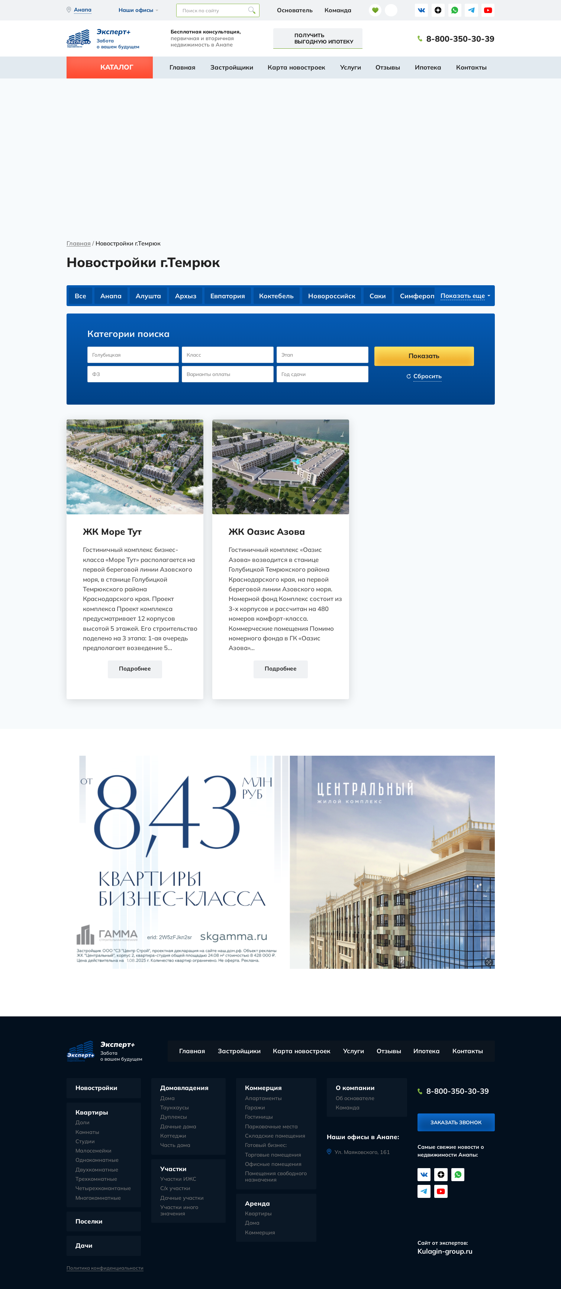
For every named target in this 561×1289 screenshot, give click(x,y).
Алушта (149, 296)
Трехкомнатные (96, 1179)
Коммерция (263, 1088)
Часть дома (175, 1145)
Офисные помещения (273, 1164)
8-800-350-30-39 (460, 39)
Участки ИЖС (178, 1179)
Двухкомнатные (96, 1170)
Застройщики (231, 67)
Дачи (84, 1246)
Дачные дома (178, 1127)
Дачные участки (182, 1198)
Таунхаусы (174, 1108)
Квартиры (91, 1112)
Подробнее (135, 668)
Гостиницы (259, 1117)
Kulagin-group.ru (445, 1251)
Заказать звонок (456, 1123)
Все (80, 296)
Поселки (89, 1221)
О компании (355, 1088)
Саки (379, 296)
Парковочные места (271, 1127)
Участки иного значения (179, 1211)
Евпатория (228, 296)
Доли (82, 1123)
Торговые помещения (273, 1155)
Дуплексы (173, 1117)
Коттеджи (173, 1136)
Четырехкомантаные (103, 1189)
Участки (173, 1169)
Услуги (350, 67)
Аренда (257, 1203)
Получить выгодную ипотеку (323, 38)
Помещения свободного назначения (276, 1177)
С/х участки (175, 1189)
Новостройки (96, 1088)
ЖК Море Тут (113, 531)
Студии (85, 1142)
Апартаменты (263, 1099)
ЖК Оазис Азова (267, 531)
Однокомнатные (97, 1160)
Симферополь (425, 296)
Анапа (111, 296)
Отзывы (387, 67)
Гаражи (255, 1108)
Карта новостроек (296, 67)
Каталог (116, 67)
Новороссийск (333, 296)
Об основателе (355, 1099)
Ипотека (428, 67)
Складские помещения (275, 1136)
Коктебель (278, 296)
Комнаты (87, 1132)
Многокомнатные (98, 1198)
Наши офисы (136, 10)
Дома (167, 1099)
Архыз (186, 296)
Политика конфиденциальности (105, 1268)
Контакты (471, 67)
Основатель (295, 10)
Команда (338, 10)
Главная (183, 67)
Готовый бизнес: (266, 1145)
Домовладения (184, 1088)
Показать (424, 356)
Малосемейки (93, 1151)
